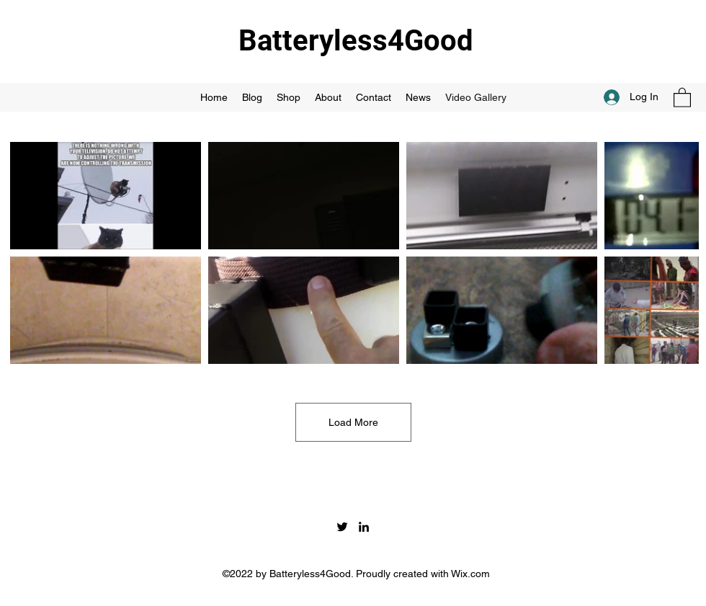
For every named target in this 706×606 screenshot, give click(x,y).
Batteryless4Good (355, 41)
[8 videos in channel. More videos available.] (353, 253)
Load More (353, 422)
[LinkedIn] (364, 527)
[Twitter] (342, 527)
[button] (682, 96)
